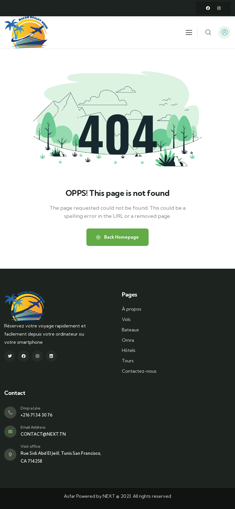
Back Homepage (117, 237)
